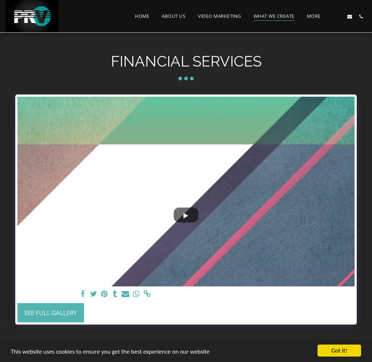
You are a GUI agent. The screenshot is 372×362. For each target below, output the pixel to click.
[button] (338, 16)
